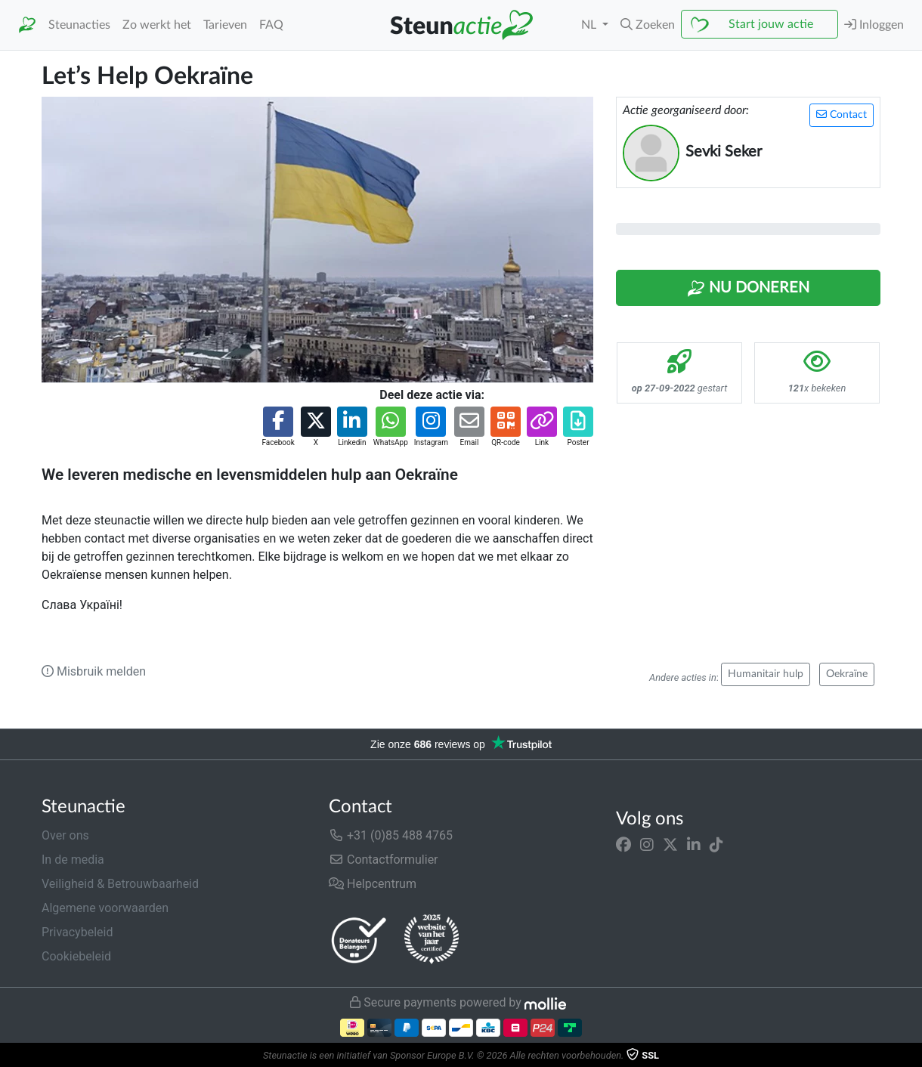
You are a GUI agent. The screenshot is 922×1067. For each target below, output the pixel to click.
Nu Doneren (748, 289)
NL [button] (590, 25)
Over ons (65, 835)
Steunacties (79, 25)
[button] (647, 25)
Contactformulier (383, 859)
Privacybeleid (77, 932)
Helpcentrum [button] (372, 884)
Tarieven (225, 25)
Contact (841, 114)
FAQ (271, 25)
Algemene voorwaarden (105, 908)
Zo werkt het (156, 25)
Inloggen (874, 24)
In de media (73, 859)
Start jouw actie (771, 24)
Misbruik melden (94, 671)
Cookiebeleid (76, 956)
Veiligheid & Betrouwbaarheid (120, 884)
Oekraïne (847, 674)
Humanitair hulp (765, 674)
